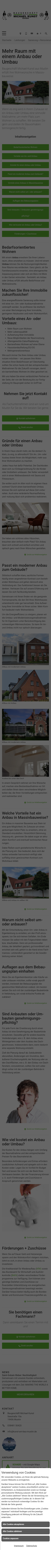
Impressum (19, 1546)
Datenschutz (31, 1546)
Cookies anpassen (10, 1538)
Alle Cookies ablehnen (12, 1531)
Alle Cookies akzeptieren (13, 1524)
